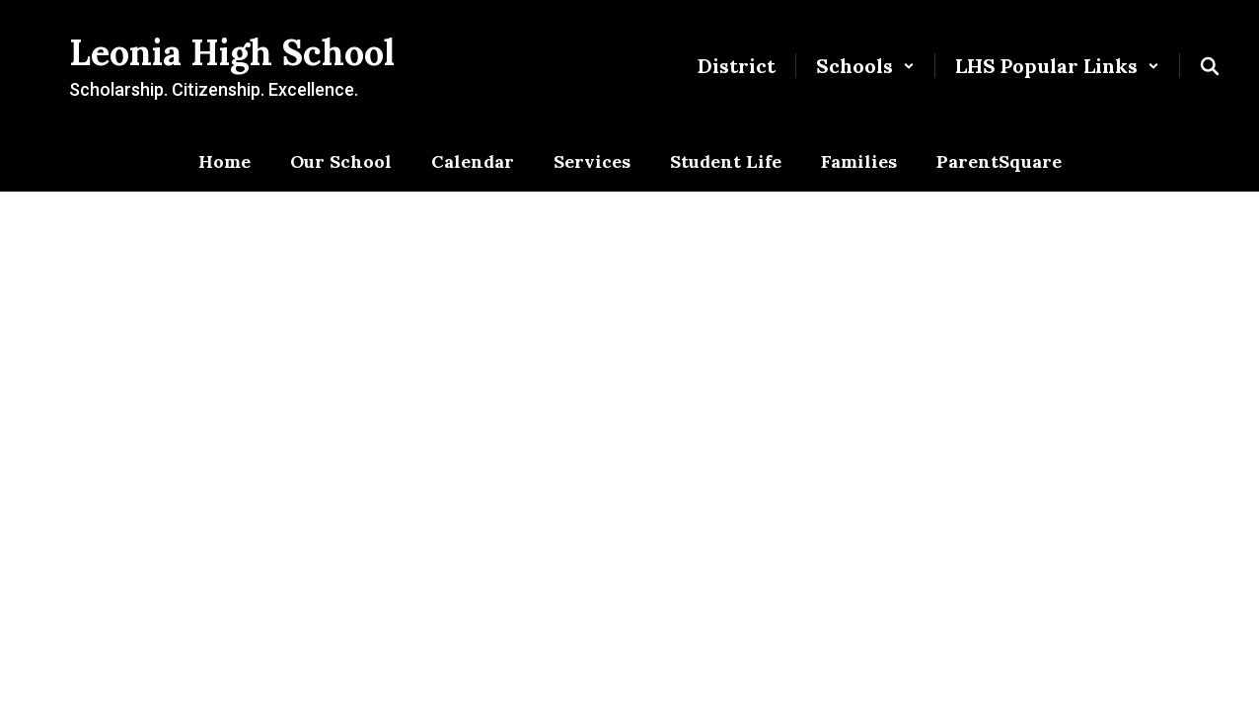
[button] (865, 65)
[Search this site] (1210, 66)
